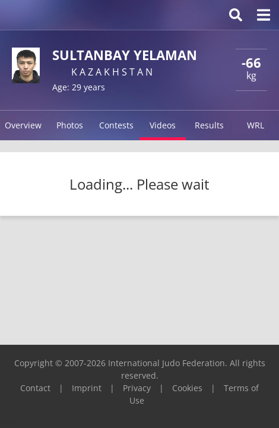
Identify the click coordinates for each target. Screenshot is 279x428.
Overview (23, 125)
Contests (116, 125)
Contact (35, 388)
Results (209, 125)
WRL (255, 125)
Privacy (137, 388)
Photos (69, 125)
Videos (163, 125)
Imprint (87, 388)
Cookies (187, 388)
